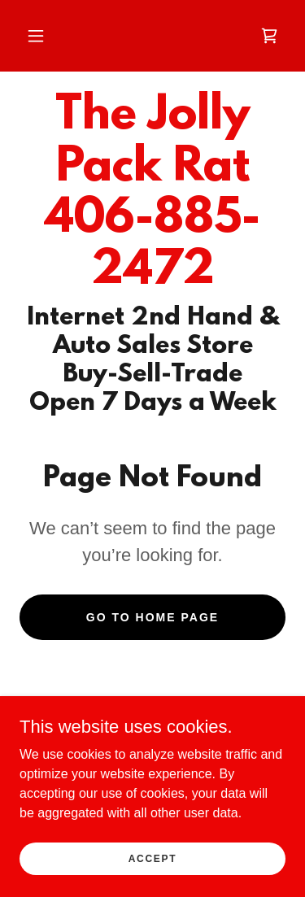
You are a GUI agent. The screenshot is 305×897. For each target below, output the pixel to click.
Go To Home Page (152, 617)
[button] (36, 36)
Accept (153, 858)
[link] (269, 36)
